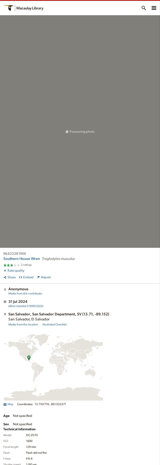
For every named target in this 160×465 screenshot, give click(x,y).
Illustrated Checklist (54, 324)
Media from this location (23, 324)
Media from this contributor (25, 293)
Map (8, 404)
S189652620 (25, 306)
